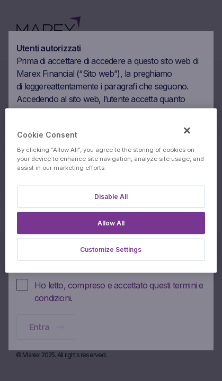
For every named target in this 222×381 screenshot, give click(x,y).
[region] (110, 190)
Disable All (111, 196)
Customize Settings (110, 249)
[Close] (187, 130)
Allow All (111, 222)
